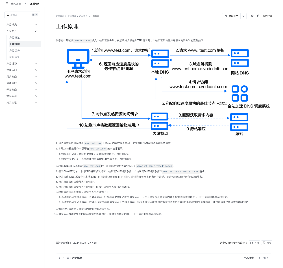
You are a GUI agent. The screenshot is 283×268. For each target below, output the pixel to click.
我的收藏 (267, 15)
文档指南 (34, 3)
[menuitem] (22, 37)
